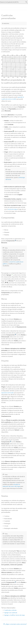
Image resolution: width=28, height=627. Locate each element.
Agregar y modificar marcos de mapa (14, 615)
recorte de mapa (12, 209)
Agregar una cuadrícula (10, 612)
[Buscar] (26, 2)
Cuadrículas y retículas (10, 610)
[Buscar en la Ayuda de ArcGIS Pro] (12, 2)
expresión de (7, 392)
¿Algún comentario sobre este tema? (16, 624)
